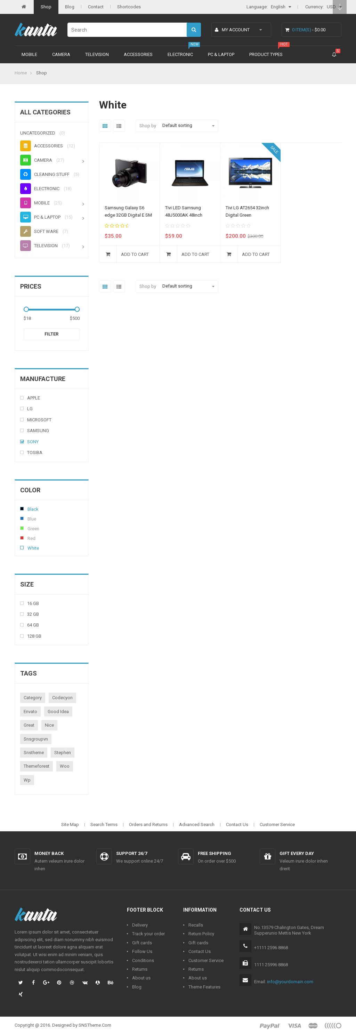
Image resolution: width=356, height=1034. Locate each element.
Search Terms (104, 824)
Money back (49, 853)
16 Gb (33, 603)
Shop (46, 6)
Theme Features (204, 986)
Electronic (180, 54)
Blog (69, 6)
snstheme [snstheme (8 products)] (34, 752)
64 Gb (33, 625)
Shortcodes (129, 6)
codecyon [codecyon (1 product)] (62, 697)
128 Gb (34, 636)
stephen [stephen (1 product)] (62, 752)
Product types (266, 54)
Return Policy (201, 933)
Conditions (143, 960)
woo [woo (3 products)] (65, 766)
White (22, 547)
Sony (33, 441)
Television (97, 54)
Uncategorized (37, 133)
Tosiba (34, 452)
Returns (139, 969)
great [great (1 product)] (29, 725)
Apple (33, 398)
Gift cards (142, 942)
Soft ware (39, 231)
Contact (96, 6)
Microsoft (39, 419)
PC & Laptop (221, 54)
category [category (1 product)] (33, 697)
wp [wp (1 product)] (27, 780)
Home (21, 72)
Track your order (148, 933)
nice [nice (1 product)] (49, 725)
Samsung (38, 430)
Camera (61, 54)
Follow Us (142, 951)
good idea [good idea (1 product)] (58, 711)
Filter (51, 334)
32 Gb (33, 614)
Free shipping (214, 853)
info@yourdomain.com (290, 981)
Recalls (195, 925)
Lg (30, 408)
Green (22, 528)
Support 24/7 (131, 853)
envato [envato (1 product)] (30, 711)
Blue (22, 518)
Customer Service (277, 824)
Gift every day (297, 853)
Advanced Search (197, 824)
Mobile (29, 54)
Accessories (138, 54)
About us (141, 977)
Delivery (140, 925)
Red (22, 538)
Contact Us (237, 824)
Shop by (147, 125)
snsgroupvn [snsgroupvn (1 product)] (36, 739)
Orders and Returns (148, 824)
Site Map (70, 824)
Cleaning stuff (45, 174)
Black (22, 508)
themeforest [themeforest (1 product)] (36, 766)
